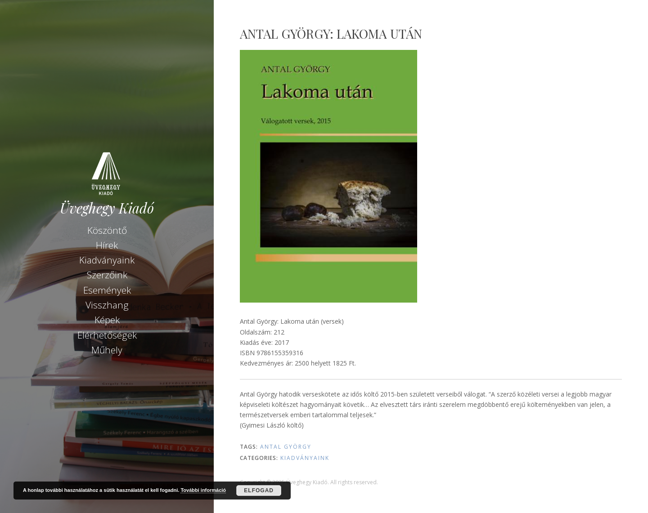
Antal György (285, 447)
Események (107, 290)
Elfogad (259, 490)
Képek (107, 319)
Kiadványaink (107, 260)
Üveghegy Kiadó (107, 208)
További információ (203, 490)
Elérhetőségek (107, 335)
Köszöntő (107, 230)
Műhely (106, 349)
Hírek (107, 245)
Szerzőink (107, 274)
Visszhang (107, 305)
